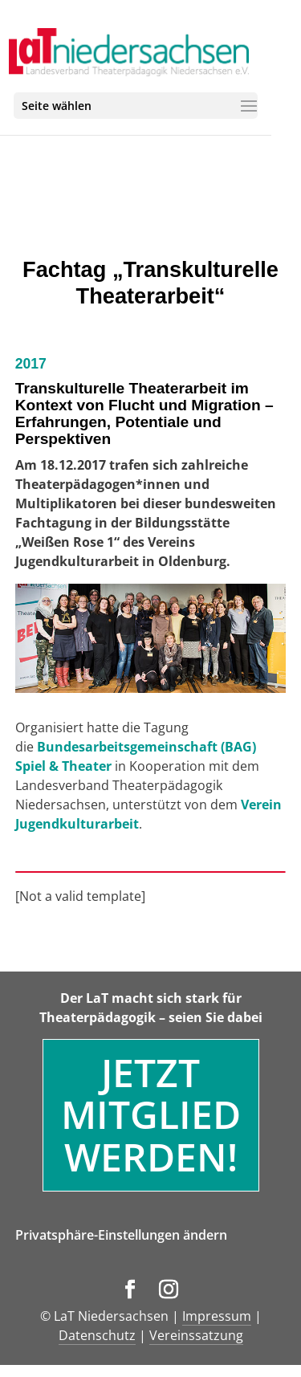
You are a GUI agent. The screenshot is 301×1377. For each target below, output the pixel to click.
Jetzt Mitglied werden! (151, 1114)
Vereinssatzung (196, 1335)
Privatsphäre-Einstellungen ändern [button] (121, 1235)
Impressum (216, 1316)
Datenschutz (97, 1335)
